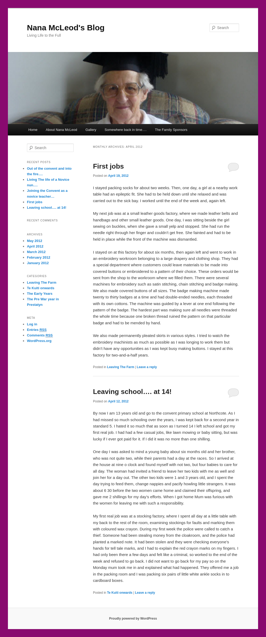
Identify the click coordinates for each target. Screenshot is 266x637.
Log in (32, 324)
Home (33, 130)
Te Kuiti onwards (119, 593)
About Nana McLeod (61, 130)
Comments (40, 335)
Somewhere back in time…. (126, 130)
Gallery (90, 130)
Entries (36, 330)
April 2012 (35, 246)
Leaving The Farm (120, 367)
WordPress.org (39, 341)
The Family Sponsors (171, 130)
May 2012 (34, 241)
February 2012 (38, 257)
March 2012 (36, 252)
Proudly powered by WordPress (133, 618)
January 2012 (38, 263)
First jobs (108, 166)
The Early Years (40, 294)
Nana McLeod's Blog (66, 27)
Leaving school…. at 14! (132, 392)
